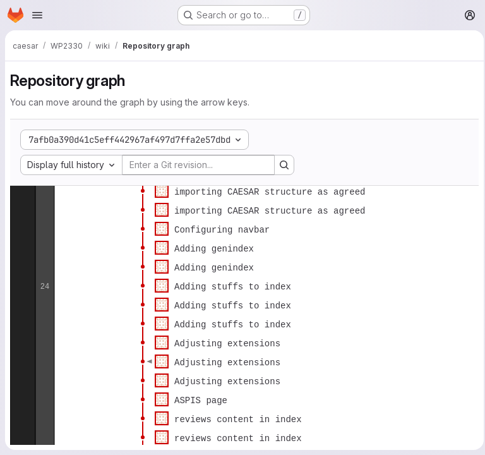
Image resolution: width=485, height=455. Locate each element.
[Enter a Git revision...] (198, 165)
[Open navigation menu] (37, 15)
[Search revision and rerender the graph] (284, 165)
